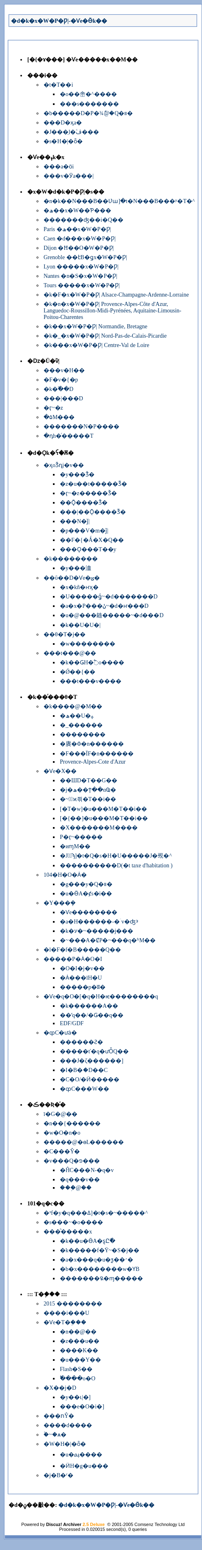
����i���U (66, 1313)
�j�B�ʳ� (58, 1475)
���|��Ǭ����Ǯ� (93, 512)
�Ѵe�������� (88, 912)
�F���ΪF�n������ (97, 754)
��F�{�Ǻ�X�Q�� (92, 540)
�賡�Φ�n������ (92, 744)
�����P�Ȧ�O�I (73, 959)
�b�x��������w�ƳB (99, 1269)
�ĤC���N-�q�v (87, 1170)
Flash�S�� (76, 1369)
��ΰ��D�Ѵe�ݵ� (72, 578)
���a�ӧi (59, 167)
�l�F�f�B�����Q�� (82, 950)
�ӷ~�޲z (53, 408)
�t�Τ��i (58, 85)
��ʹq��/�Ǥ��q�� (91, 1015)
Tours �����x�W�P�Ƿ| (82, 285)
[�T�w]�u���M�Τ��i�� (103, 809)
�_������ (81, 725)
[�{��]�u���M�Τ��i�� (104, 818)
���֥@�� (76, 1188)
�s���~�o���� (73, 1222)
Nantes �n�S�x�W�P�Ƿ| (80, 276)
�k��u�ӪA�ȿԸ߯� (87, 1241)
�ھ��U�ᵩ (77, 716)
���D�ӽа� (63, 123)
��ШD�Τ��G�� (88, 780)
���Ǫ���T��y (88, 549)
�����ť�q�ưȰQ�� (94, 1051)
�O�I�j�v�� (82, 968)
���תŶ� (59, 1416)
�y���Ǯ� (77, 475)
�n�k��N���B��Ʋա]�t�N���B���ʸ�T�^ (119, 201)
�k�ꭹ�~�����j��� (96, 931)
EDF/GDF (71, 1023)
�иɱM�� (75, 846)
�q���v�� (80, 1180)
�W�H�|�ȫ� (65, 1444)
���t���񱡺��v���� (90, 681)
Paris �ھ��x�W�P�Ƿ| (77, 229)
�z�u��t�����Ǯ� (93, 484)
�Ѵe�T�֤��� (65, 1322)
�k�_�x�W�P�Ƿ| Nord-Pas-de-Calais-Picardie (105, 336)
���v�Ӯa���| (69, 176)
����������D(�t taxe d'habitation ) (116, 865)
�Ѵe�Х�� (60, 771)
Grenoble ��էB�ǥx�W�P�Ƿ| (85, 257)
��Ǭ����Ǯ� (84, 503)
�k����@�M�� (73, 706)
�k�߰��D (58, 389)
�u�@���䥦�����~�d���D (112, 615)
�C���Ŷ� (62, 1151)
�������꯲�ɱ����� (101, 1278)
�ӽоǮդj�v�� (64, 465)
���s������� (89, 104)
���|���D (63, 398)
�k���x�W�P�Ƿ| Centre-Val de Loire (96, 345)
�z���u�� (79, 1341)
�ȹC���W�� (84, 1089)
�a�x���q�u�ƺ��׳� (96, 1260)
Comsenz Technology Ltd (159, 1524)
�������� (82, 734)
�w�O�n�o (62, 1133)
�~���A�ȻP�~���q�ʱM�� (108, 940)
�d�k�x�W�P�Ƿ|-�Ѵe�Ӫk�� (59, 21)
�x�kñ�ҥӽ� (79, 587)
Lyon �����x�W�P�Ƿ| (81, 267)
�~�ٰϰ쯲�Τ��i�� (88, 799)
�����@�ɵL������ (84, 1142)
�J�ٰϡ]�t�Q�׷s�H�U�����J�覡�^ (116, 856)
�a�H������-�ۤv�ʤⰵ (99, 922)
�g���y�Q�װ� (86, 884)
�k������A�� (89, 1006)
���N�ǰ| (75, 521)
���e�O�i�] (82, 1407)
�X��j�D (60, 1388)
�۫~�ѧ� (55, 1435)
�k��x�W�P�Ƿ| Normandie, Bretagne (95, 326)
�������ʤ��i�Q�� (83, 220)
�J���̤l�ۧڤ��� (71, 132)
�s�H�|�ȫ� (63, 141)
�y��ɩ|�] (75, 1397)
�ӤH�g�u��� (84, 1466)
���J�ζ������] (91, 1061)
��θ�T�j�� (65, 634)
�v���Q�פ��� (72, 1161)
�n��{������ (72, 1123)
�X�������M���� (99, 828)
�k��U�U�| (80, 625)
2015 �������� (73, 1304)
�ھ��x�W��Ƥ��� (77, 210)
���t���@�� (70, 653)
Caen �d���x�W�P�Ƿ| (80, 239)
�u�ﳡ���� (81, 1455)
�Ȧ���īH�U (81, 978)
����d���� (68, 1425)
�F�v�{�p (61, 380)
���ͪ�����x (68, 1232)
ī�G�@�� (60, 1114)
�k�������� (71, 559)
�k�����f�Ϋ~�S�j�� (99, 1250)
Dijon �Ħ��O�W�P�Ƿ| (79, 248)
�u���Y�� (80, 1360)
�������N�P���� (81, 427)
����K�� (79, 1350)
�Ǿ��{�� (77, 672)
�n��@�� (78, 1332)
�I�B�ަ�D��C (84, 1070)
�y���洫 (75, 568)
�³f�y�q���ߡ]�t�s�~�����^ (96, 1213)
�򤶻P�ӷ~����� (81, 837)
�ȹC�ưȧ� (60, 1033)
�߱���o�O (77, 1378)
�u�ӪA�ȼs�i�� (86, 894)
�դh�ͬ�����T (69, 436)
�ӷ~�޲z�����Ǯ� (88, 493)
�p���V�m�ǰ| (84, 531)
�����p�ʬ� (82, 987)
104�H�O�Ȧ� (65, 875)
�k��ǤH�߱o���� (92, 662)
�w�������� (87, 644)
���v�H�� (64, 370)
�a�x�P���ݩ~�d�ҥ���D (104, 606)
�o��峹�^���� (88, 94)
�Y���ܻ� (60, 903)
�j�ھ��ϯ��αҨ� (88, 790)
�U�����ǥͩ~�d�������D (109, 597)
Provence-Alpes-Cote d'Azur (93, 762)
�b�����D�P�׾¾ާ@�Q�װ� (88, 113)
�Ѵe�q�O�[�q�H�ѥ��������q (101, 996)
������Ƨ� (81, 1042)
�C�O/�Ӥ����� (89, 1079)
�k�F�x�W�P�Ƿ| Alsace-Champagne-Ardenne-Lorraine (116, 295)
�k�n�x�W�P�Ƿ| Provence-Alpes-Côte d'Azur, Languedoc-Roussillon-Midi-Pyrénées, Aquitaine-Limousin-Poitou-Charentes (112, 310)
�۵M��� (59, 417)
